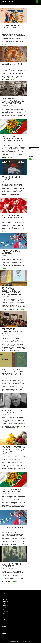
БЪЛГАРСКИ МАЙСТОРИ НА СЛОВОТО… (13, 565)
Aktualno (3, 593)
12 (13, 586)
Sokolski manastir (12, 64)
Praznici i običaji (5, 601)
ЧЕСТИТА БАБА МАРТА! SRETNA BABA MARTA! (12, 216)
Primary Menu (39, 1)
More (4, 615)
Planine (4, 617)
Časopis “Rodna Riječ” (5, 599)
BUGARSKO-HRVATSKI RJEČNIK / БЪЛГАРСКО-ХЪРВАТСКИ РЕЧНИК (12, 372)
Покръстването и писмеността (11, 26)
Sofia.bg (30, 158)
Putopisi (3, 603)
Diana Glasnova (10, 66)
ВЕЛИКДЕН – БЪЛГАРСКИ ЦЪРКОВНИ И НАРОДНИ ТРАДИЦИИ (13, 449)
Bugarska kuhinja (5, 605)
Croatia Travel (31, 150)
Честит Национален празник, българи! (12, 490)
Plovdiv (4, 613)
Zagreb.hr (30, 151)
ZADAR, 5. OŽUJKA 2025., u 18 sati (13, 178)
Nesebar (4, 619)
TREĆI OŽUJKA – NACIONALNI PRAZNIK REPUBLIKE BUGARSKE (13, 138)
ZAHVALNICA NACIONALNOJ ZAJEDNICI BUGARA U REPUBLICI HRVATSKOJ (12, 291)
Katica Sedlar (9, 453)
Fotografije (4, 607)
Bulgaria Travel (31, 159)
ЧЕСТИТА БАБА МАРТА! (12, 528)
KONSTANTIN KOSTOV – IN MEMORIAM (13, 411)
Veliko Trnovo (5, 611)
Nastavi (4, 44)
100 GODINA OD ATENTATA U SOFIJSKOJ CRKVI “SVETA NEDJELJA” (13, 101)
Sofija (4, 609)
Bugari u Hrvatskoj (7, 1)
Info (2, 595)
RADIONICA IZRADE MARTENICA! (11, 252)
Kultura (3, 597)
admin (8, 181)
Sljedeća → (19, 586)
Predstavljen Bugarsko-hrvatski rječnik (12, 331)
